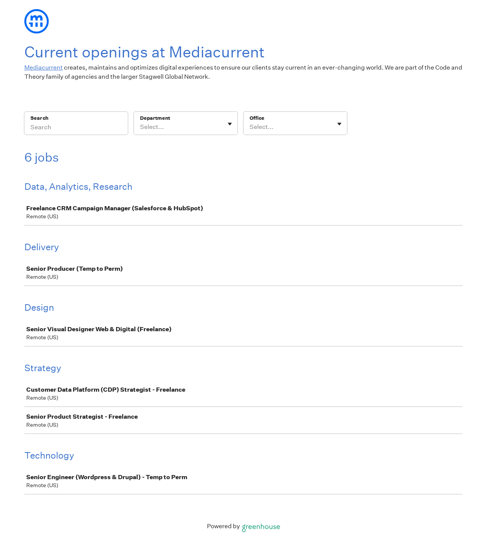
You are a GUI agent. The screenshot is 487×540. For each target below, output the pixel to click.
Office (257, 118)
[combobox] (140, 127)
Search (39, 118)
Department (155, 118)
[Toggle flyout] (229, 124)
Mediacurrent (43, 67)
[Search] (76, 128)
